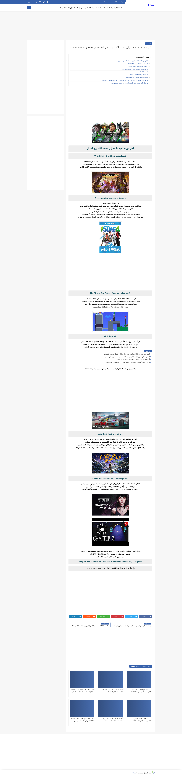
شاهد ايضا (63, 8)
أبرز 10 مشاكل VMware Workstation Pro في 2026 (133, 359)
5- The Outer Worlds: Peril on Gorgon (136, 77)
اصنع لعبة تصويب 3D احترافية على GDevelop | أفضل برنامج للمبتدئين (127, 354)
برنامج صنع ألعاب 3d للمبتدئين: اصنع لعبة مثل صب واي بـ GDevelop (127, 362)
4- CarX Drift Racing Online (139, 75)
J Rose (151, 5)
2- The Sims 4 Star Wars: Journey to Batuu (135, 69)
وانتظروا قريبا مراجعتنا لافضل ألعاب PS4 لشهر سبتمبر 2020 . (129, 83)
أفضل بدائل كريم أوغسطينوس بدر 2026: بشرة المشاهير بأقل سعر (128, 357)
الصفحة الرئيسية (116, 8)
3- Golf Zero (144, 72)
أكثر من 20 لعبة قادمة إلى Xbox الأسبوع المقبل (133, 61)
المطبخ (94, 8)
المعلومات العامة (104, 8)
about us (100, 2)
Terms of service (109, 2)
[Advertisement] (91, 22)
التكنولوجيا (71, 8)
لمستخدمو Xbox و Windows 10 (138, 63)
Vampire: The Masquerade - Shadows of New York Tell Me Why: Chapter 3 (124, 80)
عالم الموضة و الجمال (83, 8)
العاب (149, 43)
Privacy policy (119, 2)
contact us (94, 2)
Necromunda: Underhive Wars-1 (138, 66)
